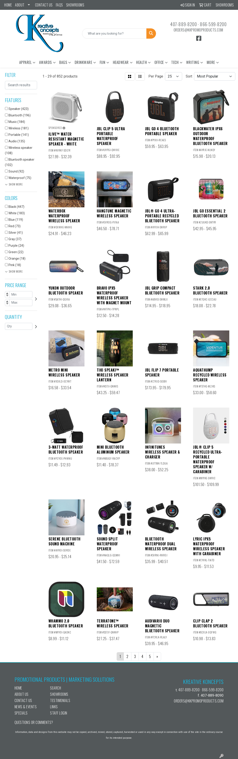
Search (55, 688)
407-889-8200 (183, 24)
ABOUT (20, 5)
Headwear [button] (121, 62)
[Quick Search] (114, 33)
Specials (21, 713)
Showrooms (75, 5)
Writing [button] (192, 62)
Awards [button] (45, 62)
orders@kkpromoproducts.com (198, 30)
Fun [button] (102, 62)
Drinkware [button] (83, 62)
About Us (22, 694)
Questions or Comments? (34, 722)
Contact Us (44, 5)
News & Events (26, 706)
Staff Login (58, 713)
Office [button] (159, 62)
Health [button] (141, 62)
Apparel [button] (25, 62)
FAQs (59, 5)
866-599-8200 (213, 24)
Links (54, 706)
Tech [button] (175, 62)
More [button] (211, 62)
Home (8, 5)
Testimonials (60, 700)
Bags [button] (63, 62)
